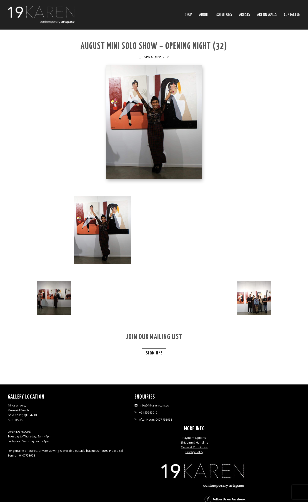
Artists (244, 15)
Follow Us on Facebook (271, 420)
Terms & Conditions (190, 415)
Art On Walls (267, 15)
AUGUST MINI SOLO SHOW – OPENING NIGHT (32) (153, 46)
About (203, 15)
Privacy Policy (190, 420)
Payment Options (190, 406)
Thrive (162, 491)
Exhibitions (224, 15)
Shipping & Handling (190, 411)
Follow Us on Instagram (272, 428)
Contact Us (292, 15)
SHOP (188, 15)
